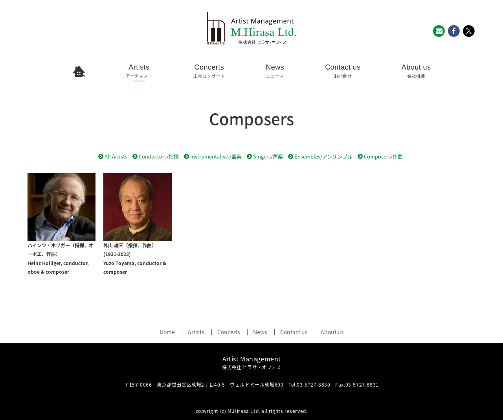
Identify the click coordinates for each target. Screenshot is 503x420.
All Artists (112, 156)
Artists (139, 71)
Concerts (209, 71)
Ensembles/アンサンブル (320, 156)
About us (416, 71)
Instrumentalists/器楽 (213, 156)
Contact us (343, 71)
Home (167, 332)
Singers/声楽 (265, 156)
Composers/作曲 (380, 156)
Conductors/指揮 (155, 156)
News (275, 71)
